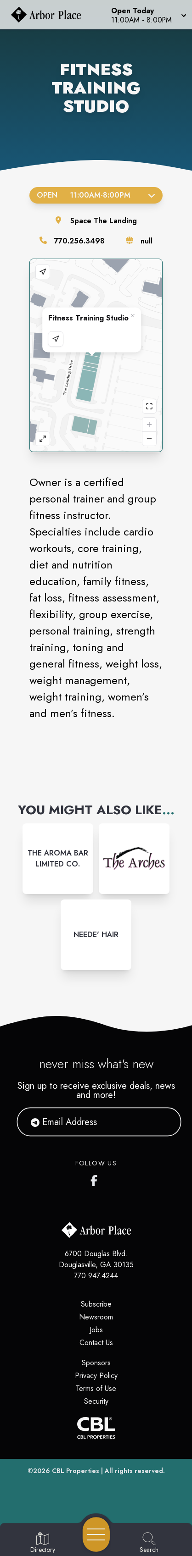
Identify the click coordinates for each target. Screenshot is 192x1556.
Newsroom (96, 1317)
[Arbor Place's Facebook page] (96, 1178)
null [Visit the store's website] (146, 241)
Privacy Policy (96, 1375)
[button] (147, 15)
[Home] (50, 15)
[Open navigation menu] (96, 1534)
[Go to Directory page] (42, 1543)
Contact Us (96, 1342)
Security (96, 1401)
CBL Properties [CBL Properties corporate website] (75, 1470)
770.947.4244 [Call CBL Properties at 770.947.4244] (96, 1275)
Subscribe (96, 1304)
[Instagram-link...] (58, 858)
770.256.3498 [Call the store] (79, 241)
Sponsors (96, 1362)
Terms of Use (96, 1388)
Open (96, 195)
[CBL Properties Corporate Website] (96, 1428)
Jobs (96, 1329)
